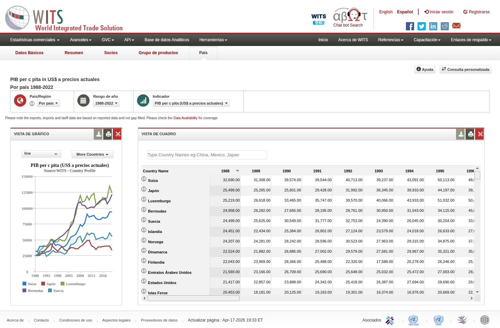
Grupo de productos (158, 52)
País (203, 52)
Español (405, 12)
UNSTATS (438, 319)
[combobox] (41, 154)
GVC (108, 39)
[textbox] (207, 154)
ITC (391, 319)
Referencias (391, 39)
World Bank (486, 319)
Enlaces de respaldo (471, 39)
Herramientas (213, 39)
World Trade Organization (462, 319)
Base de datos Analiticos (167, 39)
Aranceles (80, 39)
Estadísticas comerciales (35, 39)
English (386, 12)
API (129, 39)
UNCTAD (415, 319)
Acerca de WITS (353, 39)
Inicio (323, 39)
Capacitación (427, 39)
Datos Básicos (29, 52)
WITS (68, 17)
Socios (111, 52)
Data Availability (185, 118)
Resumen (74, 52)
